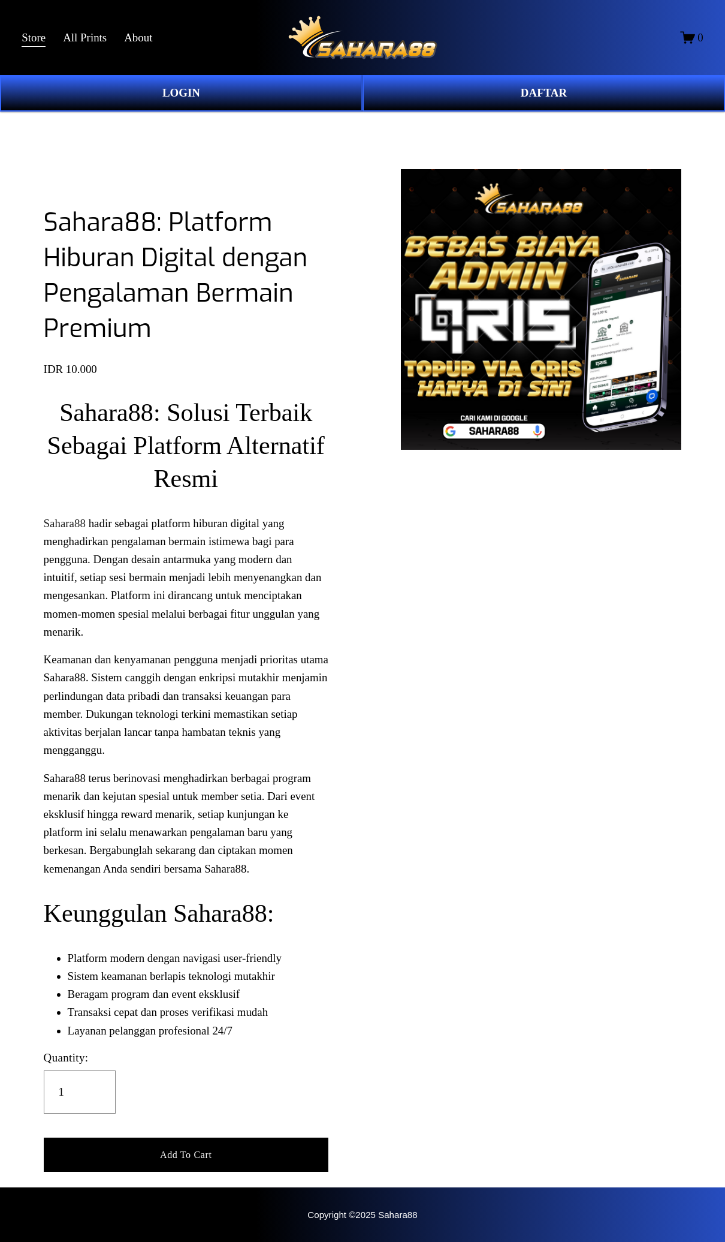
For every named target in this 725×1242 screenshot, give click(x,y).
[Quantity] (80, 1092)
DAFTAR (544, 92)
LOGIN (181, 92)
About (138, 37)
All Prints (85, 37)
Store (34, 37)
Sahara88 (65, 523)
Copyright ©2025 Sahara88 (362, 1215)
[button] (186, 1155)
